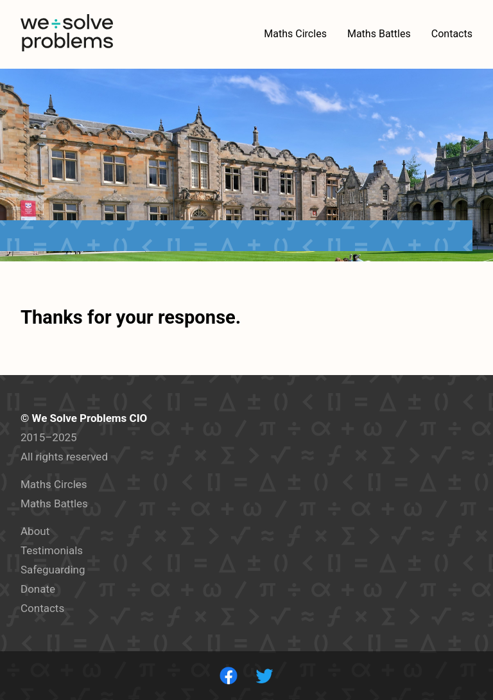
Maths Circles (54, 484)
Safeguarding (53, 569)
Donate (38, 588)
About (35, 531)
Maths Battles (54, 503)
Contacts (42, 608)
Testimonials (52, 550)
